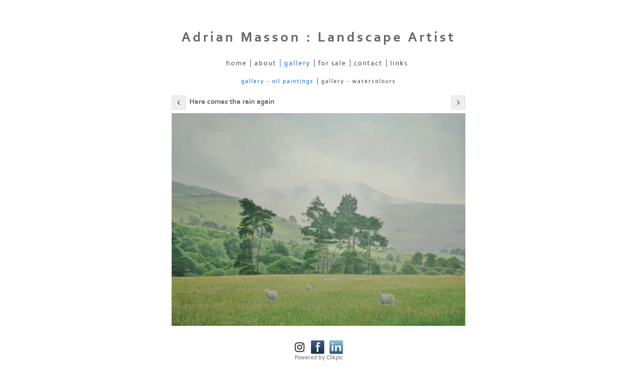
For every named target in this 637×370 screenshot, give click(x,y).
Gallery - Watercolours (358, 81)
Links (399, 63)
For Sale (332, 63)
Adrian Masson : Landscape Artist (318, 37)
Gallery (297, 63)
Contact (368, 63)
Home (236, 63)
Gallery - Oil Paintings (277, 81)
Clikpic (334, 357)
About (265, 63)
